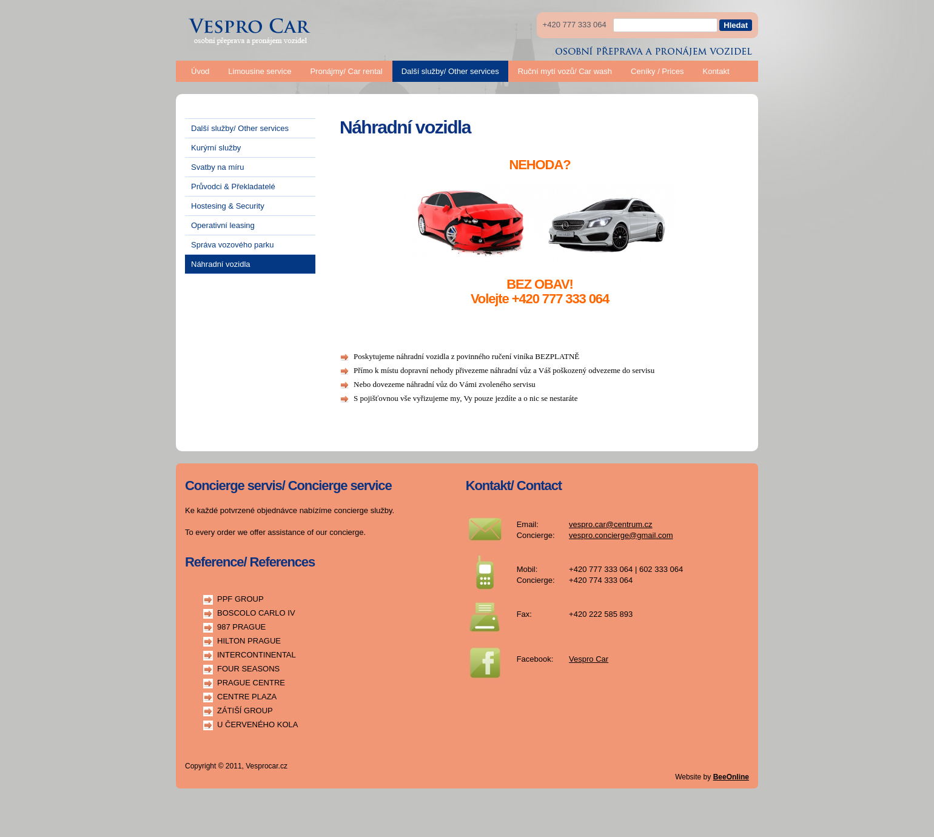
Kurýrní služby (216, 147)
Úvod (200, 71)
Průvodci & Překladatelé (233, 186)
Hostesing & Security (227, 205)
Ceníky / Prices (657, 71)
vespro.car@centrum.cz (611, 524)
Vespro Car (588, 659)
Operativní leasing (223, 225)
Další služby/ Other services (450, 71)
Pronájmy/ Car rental (346, 71)
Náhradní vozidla (220, 264)
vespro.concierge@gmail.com (621, 535)
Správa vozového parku (232, 244)
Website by (712, 777)
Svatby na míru (217, 167)
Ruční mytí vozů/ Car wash (565, 71)
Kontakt (715, 71)
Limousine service (259, 71)
